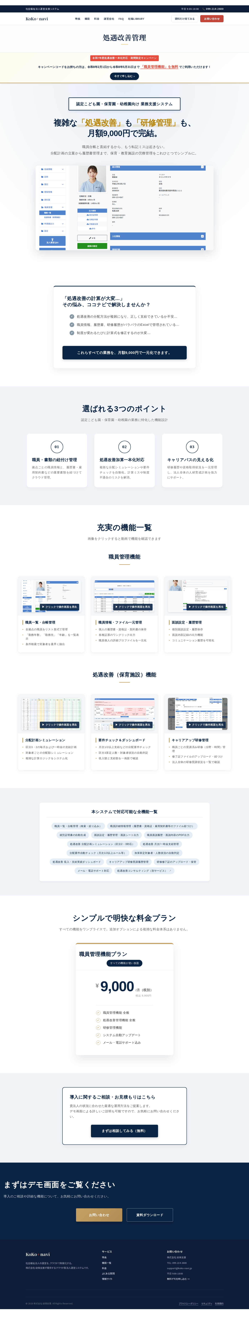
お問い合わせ (211, 18)
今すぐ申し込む (123, 76)
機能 (87, 18)
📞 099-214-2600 (212, 8)
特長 (77, 18)
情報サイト (107, 1278)
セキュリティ (206, 1303)
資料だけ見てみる (185, 18)
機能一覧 (106, 1262)
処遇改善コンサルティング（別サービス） (144, 870)
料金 (96, 18)
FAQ (121, 18)
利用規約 (219, 1303)
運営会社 (109, 18)
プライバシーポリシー (188, 1303)
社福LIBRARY (136, 18)
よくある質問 (108, 1273)
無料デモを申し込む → (178, 1278)
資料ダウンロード (149, 1215)
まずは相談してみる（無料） (124, 1131)
